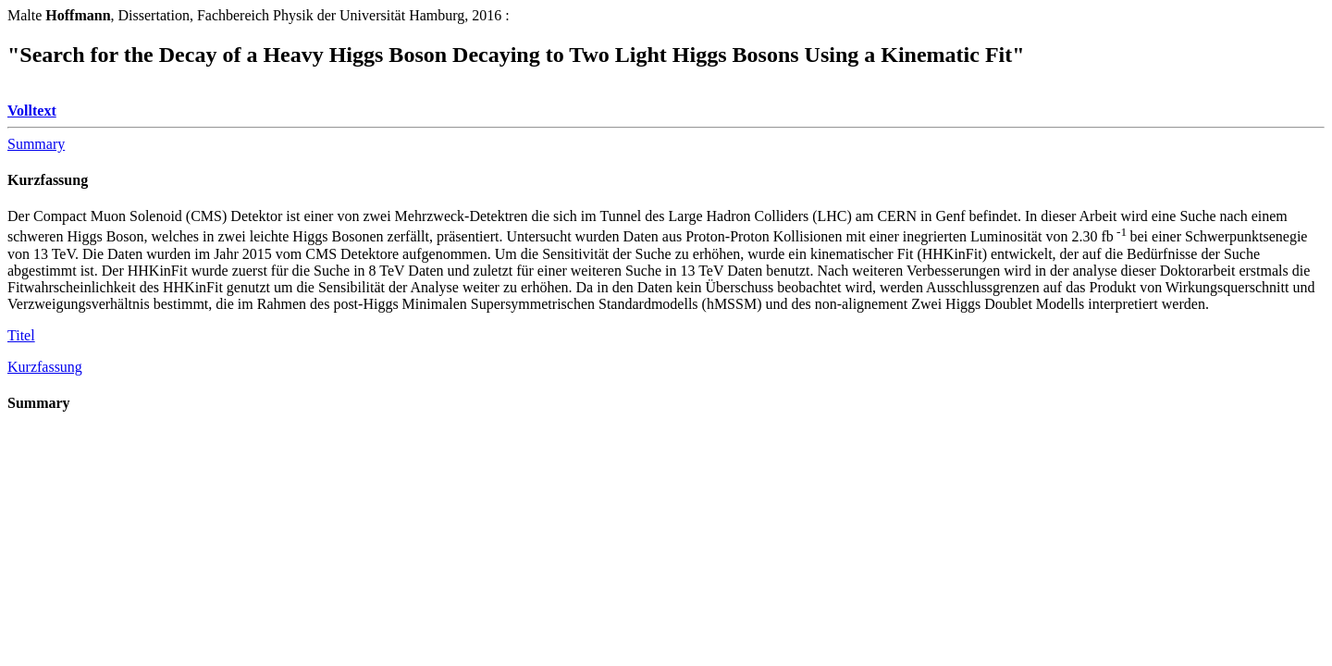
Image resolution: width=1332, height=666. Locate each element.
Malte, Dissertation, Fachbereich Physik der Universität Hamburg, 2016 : (258, 15)
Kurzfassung (47, 180)
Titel (21, 335)
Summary (36, 144)
